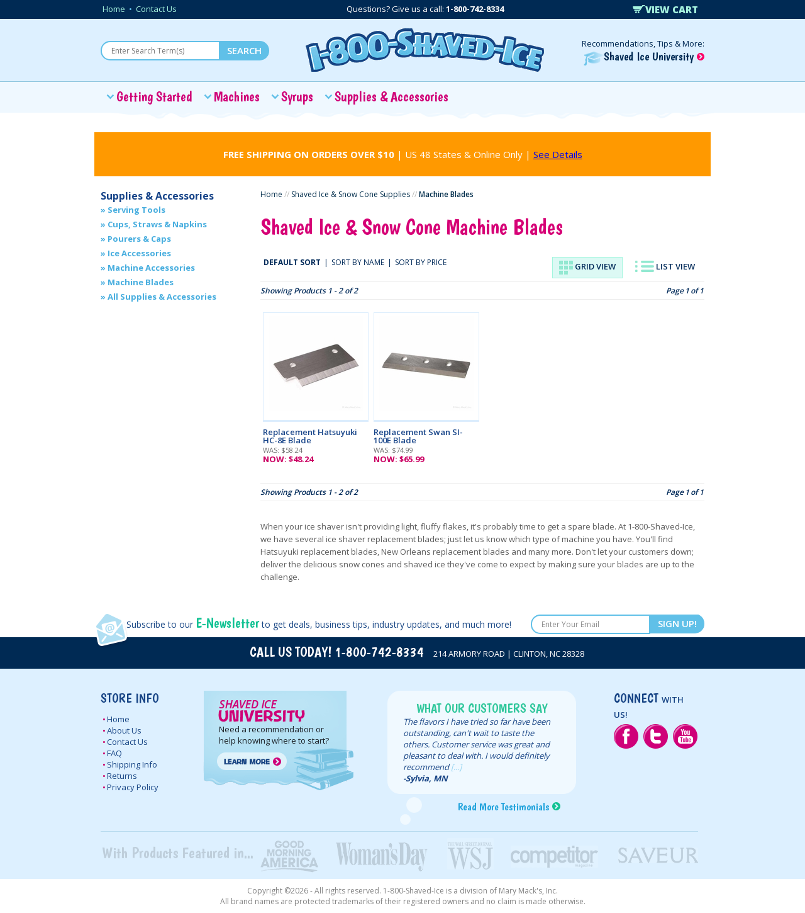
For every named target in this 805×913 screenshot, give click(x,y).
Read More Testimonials (503, 806)
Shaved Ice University (644, 56)
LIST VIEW (665, 266)
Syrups (297, 96)
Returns (122, 775)
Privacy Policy (132, 787)
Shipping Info (132, 764)
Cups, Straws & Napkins (157, 224)
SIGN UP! (677, 623)
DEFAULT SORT (292, 262)
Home (114, 8)
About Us (124, 730)
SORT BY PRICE (421, 262)
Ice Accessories (139, 253)
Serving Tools (136, 209)
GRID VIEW (587, 268)
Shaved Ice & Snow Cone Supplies (350, 194)
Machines (237, 96)
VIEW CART (665, 9)
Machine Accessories (151, 267)
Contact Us (156, 8)
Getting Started (154, 96)
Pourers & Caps (139, 238)
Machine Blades (141, 282)
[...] (456, 767)
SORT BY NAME (357, 262)
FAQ (114, 753)
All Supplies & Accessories (162, 296)
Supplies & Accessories (391, 96)
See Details (557, 154)
